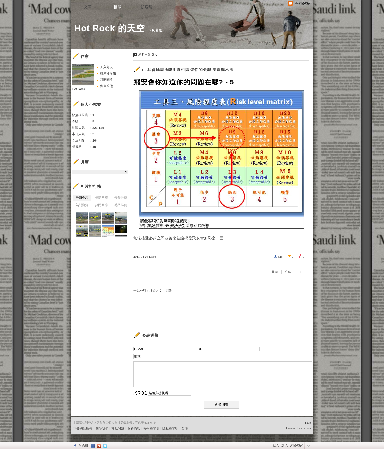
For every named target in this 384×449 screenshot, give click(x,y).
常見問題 (117, 428)
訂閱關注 (106, 80)
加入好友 (106, 67)
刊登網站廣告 (82, 428)
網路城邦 (296, 445)
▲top (307, 422)
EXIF (300, 272)
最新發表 (82, 198)
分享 (288, 272)
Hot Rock (78, 89)
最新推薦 (120, 198)
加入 (284, 445)
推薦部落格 (108, 73)
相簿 (117, 7)
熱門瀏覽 (82, 205)
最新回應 (101, 198)
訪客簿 (147, 7)
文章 (88, 7)
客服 (184, 428)
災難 (168, 291)
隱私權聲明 (170, 428)
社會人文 (155, 291)
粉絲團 (83, 445)
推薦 (275, 272)
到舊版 (157, 30)
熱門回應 (101, 205)
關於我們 (102, 428)
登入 (276, 445)
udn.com (305, 428)
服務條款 (133, 428)
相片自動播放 (147, 55)
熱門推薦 (120, 205)
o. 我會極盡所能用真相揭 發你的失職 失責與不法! (188, 70)
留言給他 (106, 86)
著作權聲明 (151, 428)
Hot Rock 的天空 (109, 28)
